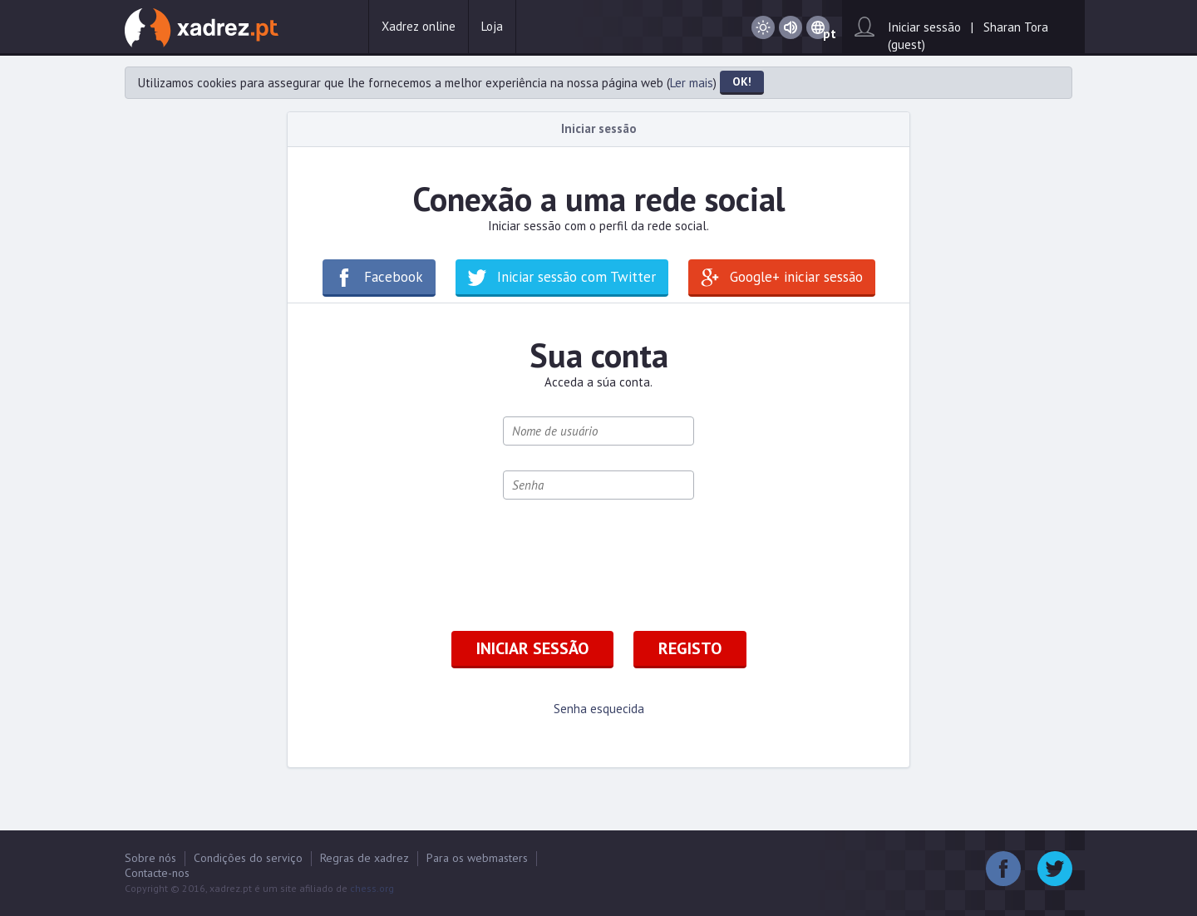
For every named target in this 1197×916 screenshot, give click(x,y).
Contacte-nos (157, 872)
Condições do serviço (248, 857)
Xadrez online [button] (419, 26)
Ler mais (691, 83)
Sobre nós (150, 857)
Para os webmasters (477, 857)
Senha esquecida (599, 709)
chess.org (372, 888)
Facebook (393, 277)
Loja (492, 26)
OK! (741, 81)
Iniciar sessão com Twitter (576, 277)
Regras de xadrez (364, 857)
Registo (690, 648)
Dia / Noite (763, 28)
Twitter (1054, 868)
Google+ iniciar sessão (796, 277)
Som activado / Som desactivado (790, 28)
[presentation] (629, 556)
